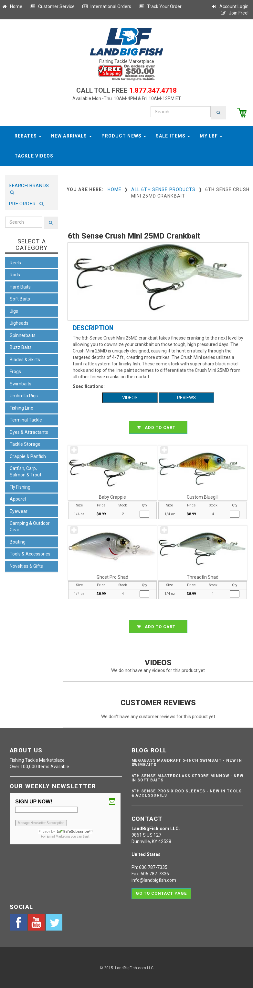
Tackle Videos (34, 155)
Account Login (229, 6)
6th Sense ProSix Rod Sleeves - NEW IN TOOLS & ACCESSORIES (187, 792)
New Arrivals (71, 135)
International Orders (106, 6)
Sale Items (173, 135)
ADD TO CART (159, 427)
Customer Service (52, 6)
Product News (123, 135)
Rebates (28, 135)
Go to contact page (161, 891)
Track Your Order (160, 6)
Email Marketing (58, 836)
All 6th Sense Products (163, 188)
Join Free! (234, 12)
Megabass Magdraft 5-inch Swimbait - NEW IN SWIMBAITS (187, 762)
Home (12, 6)
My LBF (211, 135)
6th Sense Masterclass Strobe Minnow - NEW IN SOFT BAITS (187, 777)
